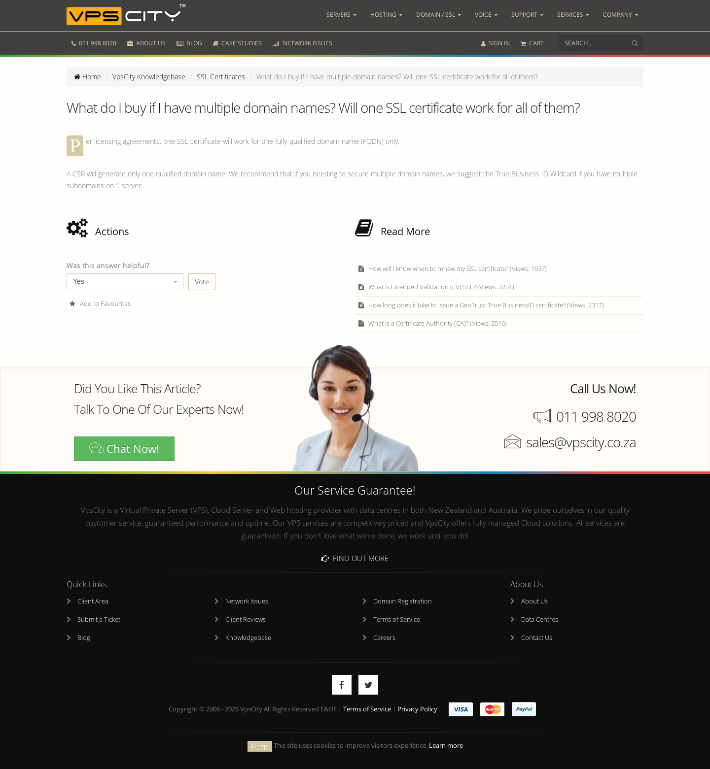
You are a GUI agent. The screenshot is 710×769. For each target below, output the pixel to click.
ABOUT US (146, 43)
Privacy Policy (417, 709)
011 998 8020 (93, 43)
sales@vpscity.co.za (581, 442)
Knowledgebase (248, 638)
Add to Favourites (100, 304)
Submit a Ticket (98, 619)
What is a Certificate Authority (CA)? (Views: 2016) (432, 323)
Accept (259, 746)
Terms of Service (396, 619)
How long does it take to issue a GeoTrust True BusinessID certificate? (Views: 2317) (480, 305)
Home (87, 76)
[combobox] (125, 281)
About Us (534, 601)
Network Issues (246, 601)
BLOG (189, 43)
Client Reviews (245, 619)
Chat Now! (124, 448)
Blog (83, 638)
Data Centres (539, 619)
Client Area (92, 601)
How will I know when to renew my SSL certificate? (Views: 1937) (452, 269)
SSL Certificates (221, 76)
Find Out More (355, 558)
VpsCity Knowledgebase (148, 76)
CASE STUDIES (237, 43)
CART (532, 43)
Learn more (446, 745)
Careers (384, 638)
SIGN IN (495, 43)
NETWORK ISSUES (302, 43)
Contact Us (536, 638)
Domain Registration (402, 601)
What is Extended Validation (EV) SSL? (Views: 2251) (435, 287)
